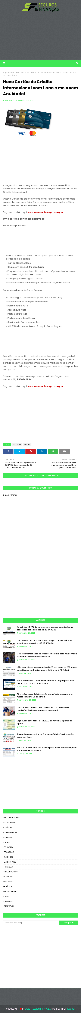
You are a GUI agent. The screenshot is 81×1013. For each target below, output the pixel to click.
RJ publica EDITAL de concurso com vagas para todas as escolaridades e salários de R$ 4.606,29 (45, 628)
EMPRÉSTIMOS (10, 862)
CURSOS (8, 837)
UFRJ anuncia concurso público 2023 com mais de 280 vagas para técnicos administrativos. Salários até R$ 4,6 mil (47, 669)
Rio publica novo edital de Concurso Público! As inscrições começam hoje (45, 736)
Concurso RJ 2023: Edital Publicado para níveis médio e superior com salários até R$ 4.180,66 (44, 642)
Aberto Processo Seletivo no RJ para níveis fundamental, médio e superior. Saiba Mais (45, 695)
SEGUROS (8, 901)
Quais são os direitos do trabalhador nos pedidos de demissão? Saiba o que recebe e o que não (43, 709)
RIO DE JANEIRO (10, 891)
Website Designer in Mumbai (38, 1009)
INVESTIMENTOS (11, 871)
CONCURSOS (10, 822)
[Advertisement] (40, 36)
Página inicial (9, 72)
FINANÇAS (8, 867)
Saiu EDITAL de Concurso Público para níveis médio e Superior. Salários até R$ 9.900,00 (47, 749)
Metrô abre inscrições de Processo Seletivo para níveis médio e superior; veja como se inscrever (47, 655)
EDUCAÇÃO (9, 852)
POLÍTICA (8, 886)
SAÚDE (7, 896)
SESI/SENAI (9, 906)
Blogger (71, 1009)
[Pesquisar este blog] (31, 923)
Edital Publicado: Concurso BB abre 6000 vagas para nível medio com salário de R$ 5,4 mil (45, 682)
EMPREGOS (8, 857)
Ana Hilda (9, 100)
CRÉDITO (17, 444)
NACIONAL (8, 881)
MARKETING (9, 876)
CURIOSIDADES (10, 832)
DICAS (20, 72)
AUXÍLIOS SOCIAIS (12, 817)
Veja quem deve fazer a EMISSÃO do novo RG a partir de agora (44, 722)
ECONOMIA (8, 847)
